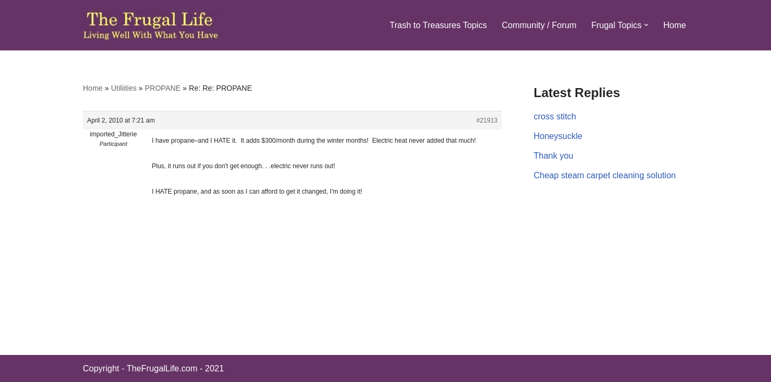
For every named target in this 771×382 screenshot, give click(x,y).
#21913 (487, 120)
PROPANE (163, 88)
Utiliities (123, 88)
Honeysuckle (558, 136)
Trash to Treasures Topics (438, 25)
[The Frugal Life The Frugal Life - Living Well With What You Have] (151, 25)
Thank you (553, 155)
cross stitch (555, 116)
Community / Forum (539, 25)
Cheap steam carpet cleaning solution (605, 175)
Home (674, 25)
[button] (646, 25)
